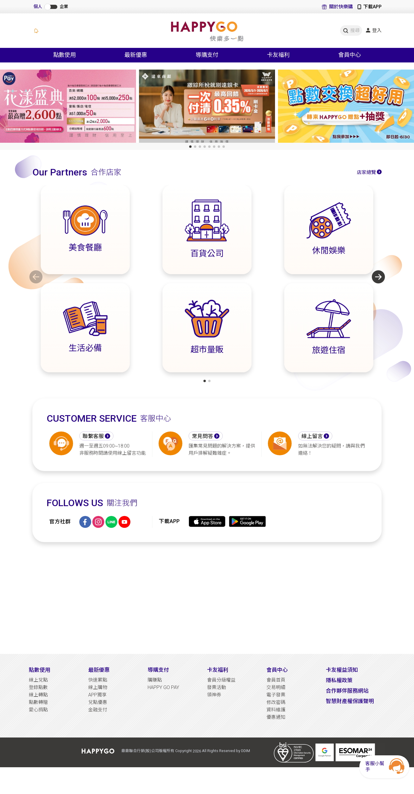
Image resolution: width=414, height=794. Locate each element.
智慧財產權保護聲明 (350, 701)
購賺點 (155, 680)
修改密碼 (275, 702)
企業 (64, 6)
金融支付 (97, 710)
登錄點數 (38, 687)
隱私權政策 (339, 680)
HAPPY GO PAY (163, 687)
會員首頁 (275, 680)
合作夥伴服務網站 (347, 691)
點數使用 (39, 670)
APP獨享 (97, 695)
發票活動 (216, 687)
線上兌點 (38, 680)
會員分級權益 (221, 680)
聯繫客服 (93, 436)
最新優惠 (99, 670)
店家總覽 (366, 172)
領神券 (214, 695)
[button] (190, 146)
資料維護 (275, 710)
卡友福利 (217, 670)
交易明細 (275, 687)
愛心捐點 (38, 710)
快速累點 (97, 680)
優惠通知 (275, 717)
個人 (38, 6)
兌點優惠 (97, 702)
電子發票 (275, 695)
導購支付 (158, 670)
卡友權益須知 (342, 670)
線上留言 (312, 436)
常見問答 (202, 436)
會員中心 (277, 670)
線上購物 (97, 687)
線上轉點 (38, 695)
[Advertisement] (207, 598)
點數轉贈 (38, 702)
